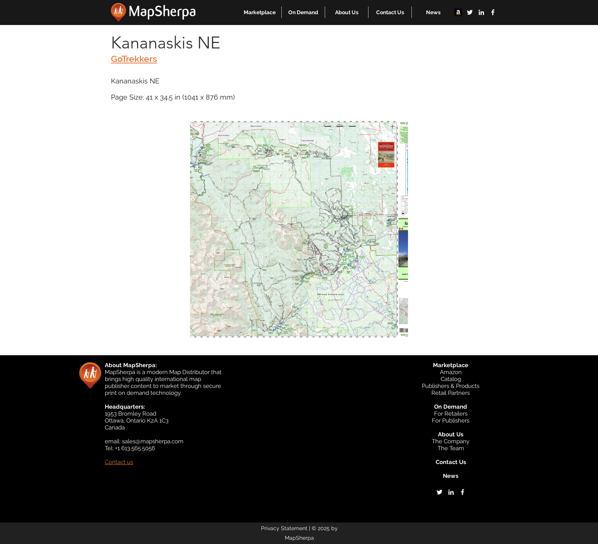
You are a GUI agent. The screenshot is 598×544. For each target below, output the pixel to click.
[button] (259, 12)
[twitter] (470, 12)
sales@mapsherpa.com (152, 441)
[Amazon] (458, 12)
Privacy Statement (284, 528)
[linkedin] (481, 12)
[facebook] (493, 12)
